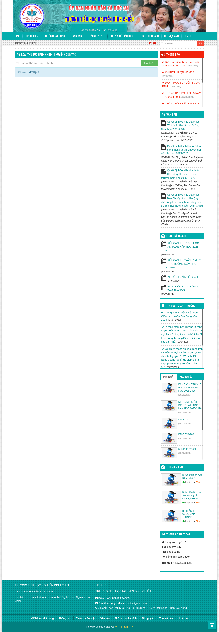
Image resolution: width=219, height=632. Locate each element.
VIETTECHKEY (124, 626)
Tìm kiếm (149, 63)
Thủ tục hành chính (126, 618)
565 (198, 502)
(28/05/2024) (192, 65)
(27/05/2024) (168, 76)
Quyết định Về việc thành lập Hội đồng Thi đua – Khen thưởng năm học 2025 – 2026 (180, 174)
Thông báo (173, 54)
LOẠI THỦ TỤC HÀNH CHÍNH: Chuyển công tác (48, 54)
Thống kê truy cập (178, 534)
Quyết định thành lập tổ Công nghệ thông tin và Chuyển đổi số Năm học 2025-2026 (181, 150)
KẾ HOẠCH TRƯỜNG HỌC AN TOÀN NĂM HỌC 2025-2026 (180, 247)
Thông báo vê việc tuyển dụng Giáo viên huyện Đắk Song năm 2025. (180, 316)
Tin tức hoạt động (55, 36)
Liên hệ (188, 36)
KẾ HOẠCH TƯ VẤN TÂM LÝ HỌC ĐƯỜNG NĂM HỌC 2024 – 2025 (181, 264)
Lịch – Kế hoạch (150, 36)
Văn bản (79, 36)
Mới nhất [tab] (169, 376)
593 (198, 482)
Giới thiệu (31, 36)
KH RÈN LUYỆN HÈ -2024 (179, 72)
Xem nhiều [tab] (186, 376)
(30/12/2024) (184, 423)
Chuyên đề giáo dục (123, 36)
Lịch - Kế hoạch (176, 236)
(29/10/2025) (184, 395)
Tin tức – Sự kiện (85, 618)
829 (198, 521)
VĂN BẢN (171, 114)
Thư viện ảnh (171, 36)
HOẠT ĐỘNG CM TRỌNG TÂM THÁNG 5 (183, 288)
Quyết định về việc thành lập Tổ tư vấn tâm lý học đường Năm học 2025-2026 (180, 125)
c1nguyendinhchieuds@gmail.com (127, 603)
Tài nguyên (97, 36)
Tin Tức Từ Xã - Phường (180, 306)
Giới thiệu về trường (42, 618)
